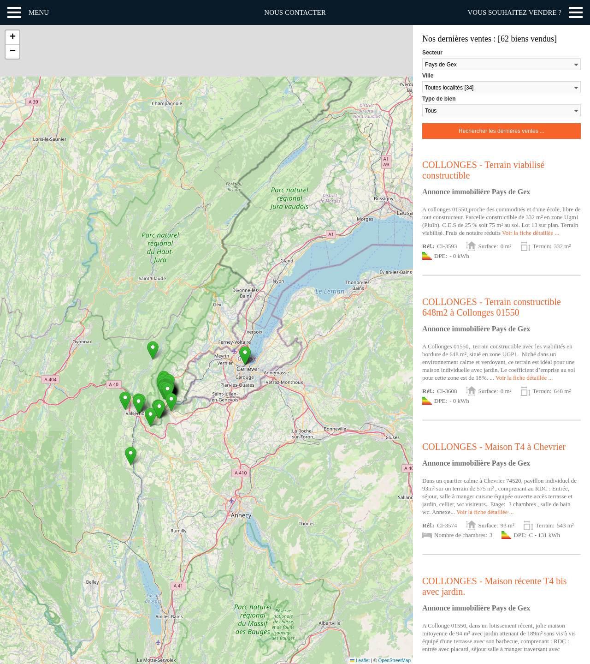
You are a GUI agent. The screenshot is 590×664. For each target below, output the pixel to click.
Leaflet (360, 660)
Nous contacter (294, 12)
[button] (171, 402)
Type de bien (438, 99)
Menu (39, 12)
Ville (427, 75)
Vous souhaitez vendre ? (514, 12)
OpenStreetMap (394, 660)
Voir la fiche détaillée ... (530, 232)
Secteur (432, 52)
